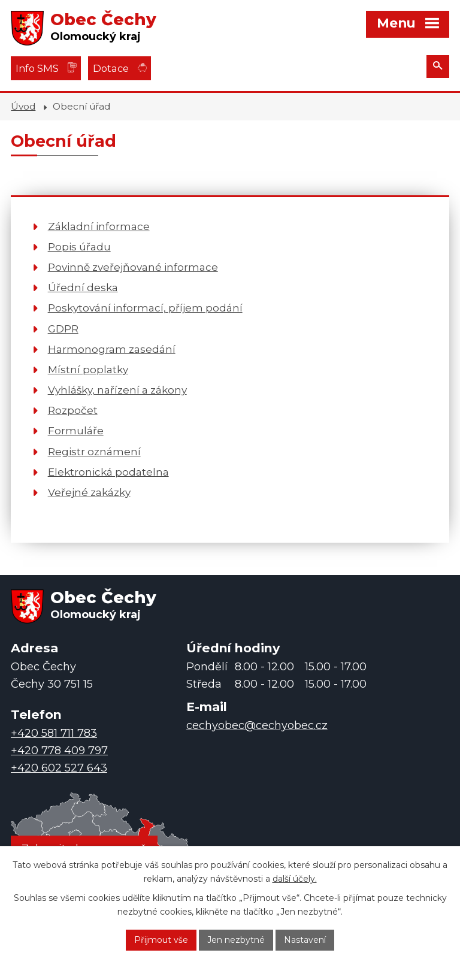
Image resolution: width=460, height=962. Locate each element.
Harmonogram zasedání (111, 349)
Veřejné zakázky (89, 492)
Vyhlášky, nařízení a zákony (117, 389)
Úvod (23, 106)
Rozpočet (73, 410)
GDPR (63, 328)
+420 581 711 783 (54, 733)
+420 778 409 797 (59, 750)
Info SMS (37, 68)
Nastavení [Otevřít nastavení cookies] (305, 939)
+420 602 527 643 (59, 768)
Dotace (111, 68)
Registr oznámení (94, 451)
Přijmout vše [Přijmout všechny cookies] (161, 939)
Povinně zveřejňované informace (133, 267)
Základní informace (99, 226)
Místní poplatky (88, 369)
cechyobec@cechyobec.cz (257, 725)
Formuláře (76, 430)
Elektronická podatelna (108, 471)
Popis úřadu (79, 246)
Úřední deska (83, 287)
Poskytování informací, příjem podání (145, 307)
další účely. (295, 878)
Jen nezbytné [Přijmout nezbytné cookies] (236, 939)
